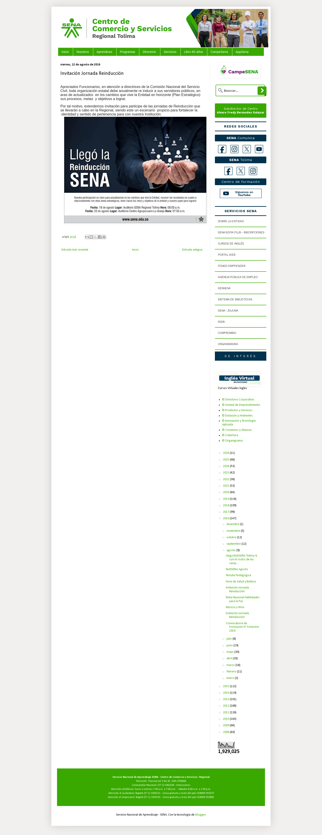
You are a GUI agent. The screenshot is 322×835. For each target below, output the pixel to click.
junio (230, 645)
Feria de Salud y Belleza (241, 581)
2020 (226, 492)
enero (231, 678)
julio (230, 638)
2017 (226, 512)
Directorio (149, 52)
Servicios (170, 52)
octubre (232, 537)
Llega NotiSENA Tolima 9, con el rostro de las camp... (242, 559)
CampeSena (219, 52)
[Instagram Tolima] (253, 171)
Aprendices (104, 52)
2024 (226, 466)
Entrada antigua (192, 249)
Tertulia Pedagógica (238, 575)
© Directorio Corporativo (238, 399)
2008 (226, 732)
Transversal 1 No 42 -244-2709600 (167, 781)
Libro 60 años (193, 52)
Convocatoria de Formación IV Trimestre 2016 (242, 627)
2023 (226, 472)
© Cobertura (230, 435)
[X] (247, 149)
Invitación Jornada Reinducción (237, 589)
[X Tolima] (241, 171)
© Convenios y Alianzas (237, 430)
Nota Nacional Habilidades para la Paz (243, 599)
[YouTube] (259, 149)
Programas (127, 52)
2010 (226, 719)
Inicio (65, 52)
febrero (232, 671)
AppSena (242, 52)
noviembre (234, 531)
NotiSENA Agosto (237, 569)
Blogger (200, 814)
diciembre (233, 524)
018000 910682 (205, 797)
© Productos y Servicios (237, 410)
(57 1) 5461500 (166, 785)
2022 (226, 479)
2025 (226, 459)
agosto (231, 550)
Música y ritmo (235, 607)
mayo (230, 652)
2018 (226, 505)
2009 (226, 725)
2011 (226, 712)
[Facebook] (222, 149)
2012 (226, 705)
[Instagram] (234, 149)
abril (230, 658)
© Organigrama (232, 440)
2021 (226, 486)
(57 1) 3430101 (152, 797)
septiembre (234, 544)
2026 (226, 453)
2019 (226, 499)
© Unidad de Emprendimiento (241, 405)
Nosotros (82, 52)
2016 (226, 518)
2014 (226, 693)
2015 (226, 686)
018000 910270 (205, 793)
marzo (231, 665)
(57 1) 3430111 (152, 793)
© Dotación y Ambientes (237, 415)
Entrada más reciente (74, 249)
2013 (226, 699)
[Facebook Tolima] (228, 171)
